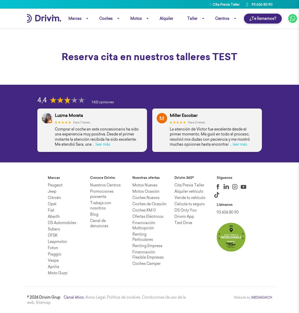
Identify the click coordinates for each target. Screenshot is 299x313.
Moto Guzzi (58, 273)
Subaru (54, 229)
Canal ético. (74, 297)
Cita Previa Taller (225, 4)
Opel (52, 204)
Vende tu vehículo (190, 197)
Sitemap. (43, 302)
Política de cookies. (124, 297)
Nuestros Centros (105, 185)
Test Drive (183, 222)
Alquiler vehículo (188, 191)
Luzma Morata (69, 115)
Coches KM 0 (144, 210)
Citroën (54, 197)
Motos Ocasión (146, 191)
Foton (53, 248)
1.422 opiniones (103, 102)
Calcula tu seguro (189, 204)
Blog (94, 214)
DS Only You (185, 210)
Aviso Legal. (95, 297)
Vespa (53, 260)
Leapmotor (57, 241)
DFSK (52, 235)
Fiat (51, 210)
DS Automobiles (62, 222)
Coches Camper (146, 263)
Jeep (52, 191)
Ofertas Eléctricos (147, 216)
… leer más (101, 144)
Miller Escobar (183, 115)
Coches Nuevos (146, 197)
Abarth (54, 216)
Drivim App (184, 216)
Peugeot (55, 185)
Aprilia (53, 266)
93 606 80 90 (258, 4)
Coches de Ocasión (149, 204)
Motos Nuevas (144, 185)
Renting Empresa (147, 245)
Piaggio (54, 254)
